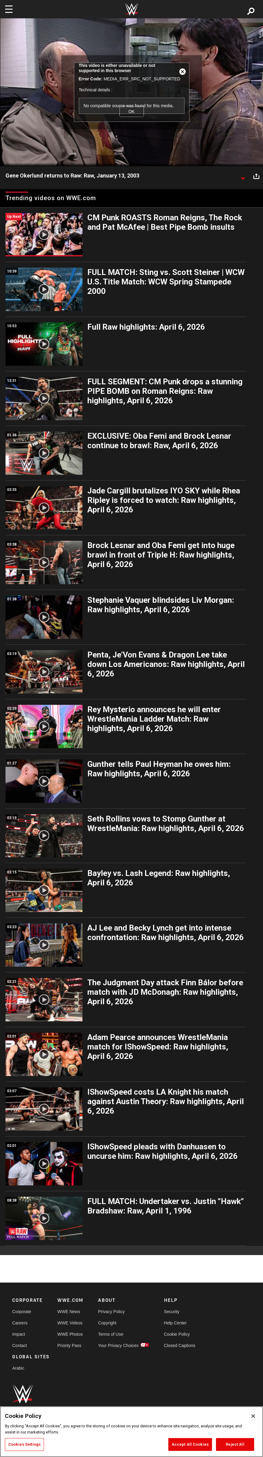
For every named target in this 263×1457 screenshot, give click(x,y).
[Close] (253, 1416)
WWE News (68, 1311)
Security (172, 1311)
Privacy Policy (111, 1311)
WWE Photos (70, 1334)
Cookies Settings (24, 1444)
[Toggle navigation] (9, 9)
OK (131, 111)
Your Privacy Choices (118, 1345)
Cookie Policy (177, 1334)
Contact (19, 1345)
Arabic (18, 1368)
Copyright (107, 1322)
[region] (131, 1431)
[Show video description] (243, 176)
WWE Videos (69, 1322)
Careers (19, 1322)
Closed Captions (179, 1345)
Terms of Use (110, 1334)
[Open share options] (256, 176)
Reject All (235, 1444)
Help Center (175, 1322)
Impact (18, 1334)
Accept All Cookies (190, 1444)
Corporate (21, 1311)
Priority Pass (69, 1345)
